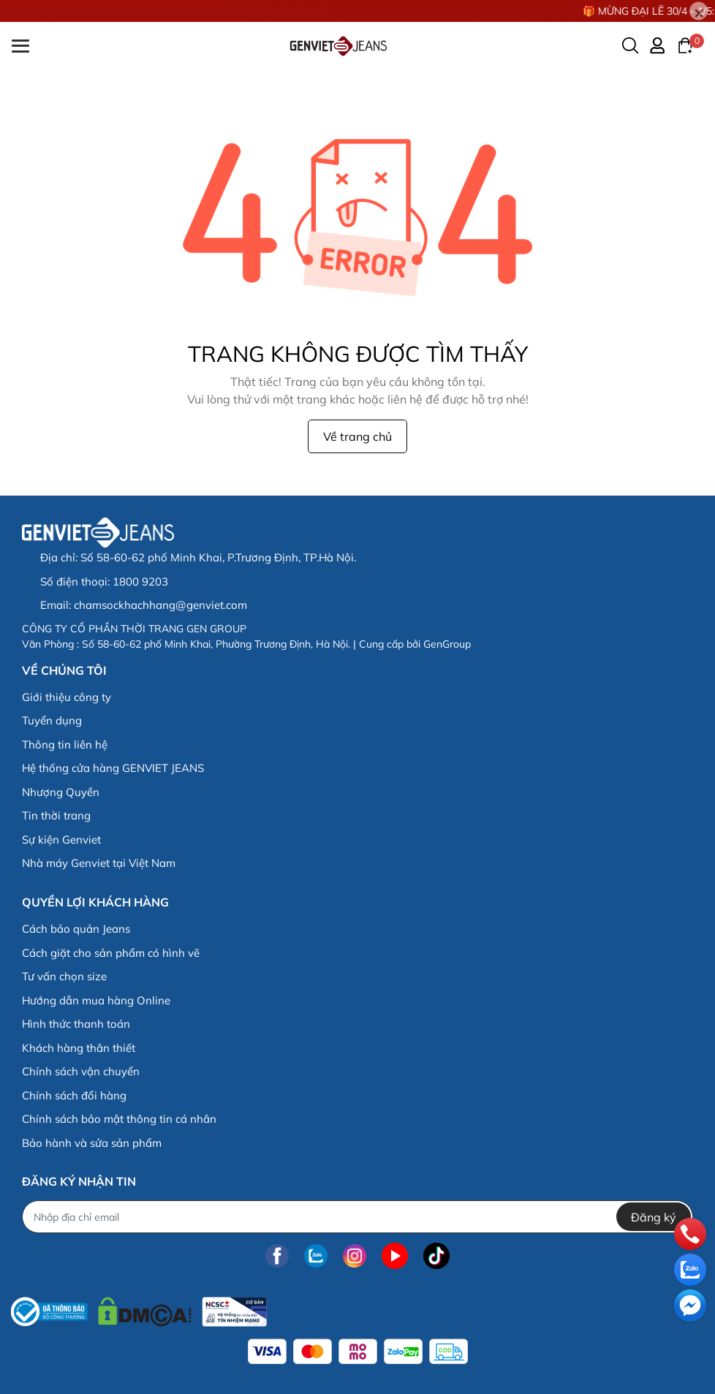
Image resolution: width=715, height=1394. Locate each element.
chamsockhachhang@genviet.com (160, 605)
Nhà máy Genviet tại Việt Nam (98, 863)
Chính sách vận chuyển (81, 1071)
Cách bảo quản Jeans (76, 929)
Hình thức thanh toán (76, 1024)
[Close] (698, 11)
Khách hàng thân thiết (78, 1048)
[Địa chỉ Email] (357, 1216)
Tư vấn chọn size (64, 976)
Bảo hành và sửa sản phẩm (92, 1143)
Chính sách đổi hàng (74, 1095)
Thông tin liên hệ (64, 744)
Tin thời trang (56, 815)
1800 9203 (140, 581)
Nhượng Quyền (60, 792)
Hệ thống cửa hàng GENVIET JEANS (113, 768)
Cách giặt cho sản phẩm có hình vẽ (111, 953)
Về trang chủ (357, 436)
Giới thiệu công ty (66, 697)
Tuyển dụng (52, 720)
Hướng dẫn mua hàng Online (96, 1000)
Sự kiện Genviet (61, 839)
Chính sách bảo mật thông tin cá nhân (119, 1119)
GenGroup (447, 644)
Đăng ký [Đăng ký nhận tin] (653, 1217)
